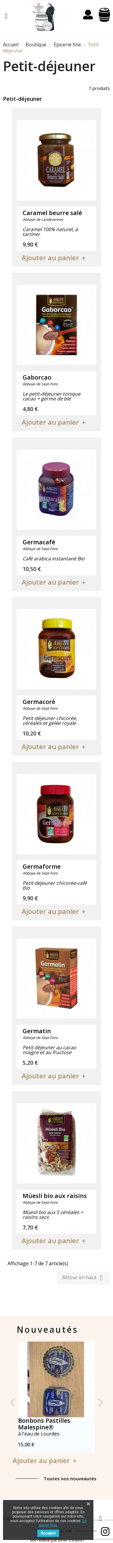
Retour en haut (83, 1278)
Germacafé (39, 542)
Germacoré (39, 702)
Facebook (105, 1531)
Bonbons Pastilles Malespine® (44, 1423)
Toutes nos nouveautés (70, 1478)
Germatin (37, 1031)
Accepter (48, 1533)
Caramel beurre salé (52, 213)
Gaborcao (37, 377)
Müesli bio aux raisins (55, 1196)
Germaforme (42, 866)
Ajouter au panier (50, 257)
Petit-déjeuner (22, 98)
